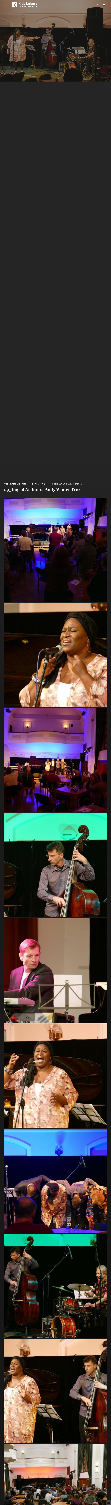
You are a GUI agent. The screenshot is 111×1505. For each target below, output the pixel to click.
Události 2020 (41, 484)
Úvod (6, 484)
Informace (15, 484)
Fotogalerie (27, 484)
